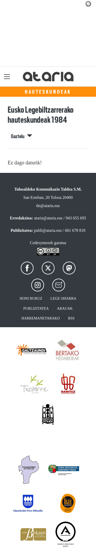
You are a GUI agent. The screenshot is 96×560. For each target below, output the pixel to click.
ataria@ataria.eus (48, 218)
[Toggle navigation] (7, 76)
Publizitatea (36, 308)
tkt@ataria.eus (48, 205)
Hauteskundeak (48, 92)
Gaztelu (21, 136)
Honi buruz (31, 298)
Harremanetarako (41, 318)
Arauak (65, 308)
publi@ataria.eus (48, 230)
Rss (71, 318)
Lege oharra (63, 298)
